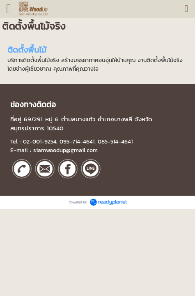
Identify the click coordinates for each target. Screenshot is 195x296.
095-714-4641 (77, 141)
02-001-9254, (40, 141)
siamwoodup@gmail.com (65, 150)
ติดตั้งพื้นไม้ (26, 50)
